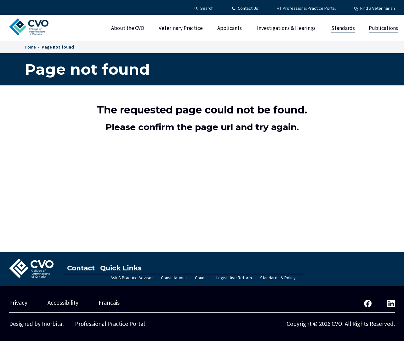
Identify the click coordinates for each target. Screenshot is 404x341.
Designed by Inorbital (36, 324)
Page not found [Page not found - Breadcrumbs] (58, 47)
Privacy (18, 303)
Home (30, 47)
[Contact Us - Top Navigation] (244, 8)
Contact (82, 268)
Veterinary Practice (181, 29)
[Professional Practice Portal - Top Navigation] (306, 8)
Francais (109, 303)
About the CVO (127, 29)
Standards (343, 29)
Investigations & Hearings (286, 29)
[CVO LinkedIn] (391, 303)
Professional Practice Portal (110, 324)
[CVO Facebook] (368, 303)
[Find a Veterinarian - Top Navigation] (374, 8)
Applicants (229, 29)
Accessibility (63, 303)
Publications (383, 29)
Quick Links (125, 268)
